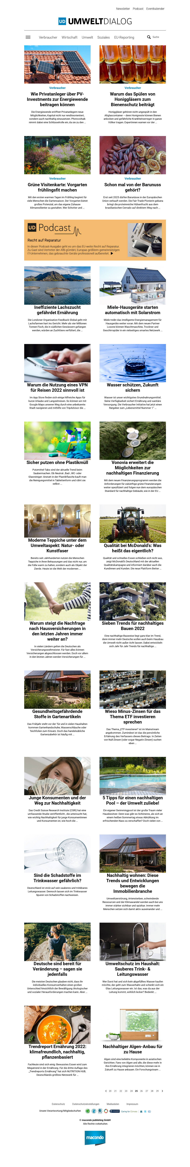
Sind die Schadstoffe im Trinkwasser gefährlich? (57, 877)
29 (157, 1090)
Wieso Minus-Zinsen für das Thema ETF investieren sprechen (132, 716)
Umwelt (87, 37)
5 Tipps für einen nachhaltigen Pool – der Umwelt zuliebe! (133, 800)
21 (115, 1090)
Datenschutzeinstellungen (85, 1103)
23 (126, 1090)
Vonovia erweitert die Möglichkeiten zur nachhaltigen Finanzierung (132, 467)
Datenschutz (58, 1103)
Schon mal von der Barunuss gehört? (132, 187)
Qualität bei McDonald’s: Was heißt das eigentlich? (132, 547)
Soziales (103, 37)
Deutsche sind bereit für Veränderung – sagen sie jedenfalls (57, 968)
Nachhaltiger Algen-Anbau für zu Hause (132, 1048)
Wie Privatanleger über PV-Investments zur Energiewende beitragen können (57, 99)
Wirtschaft (69, 37)
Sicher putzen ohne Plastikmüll (57, 462)
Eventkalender (155, 8)
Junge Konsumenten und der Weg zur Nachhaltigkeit (57, 800)
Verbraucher (48, 37)
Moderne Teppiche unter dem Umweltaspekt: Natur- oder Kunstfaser (57, 545)
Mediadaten (113, 1103)
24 (131, 1090)
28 (152, 1090)
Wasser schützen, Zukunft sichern (132, 387)
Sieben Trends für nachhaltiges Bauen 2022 (133, 625)
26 (141, 1090)
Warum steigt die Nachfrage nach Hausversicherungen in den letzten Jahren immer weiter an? (57, 630)
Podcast (138, 8)
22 (121, 1090)
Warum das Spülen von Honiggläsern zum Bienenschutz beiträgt (132, 99)
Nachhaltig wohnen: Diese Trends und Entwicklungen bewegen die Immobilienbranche (132, 882)
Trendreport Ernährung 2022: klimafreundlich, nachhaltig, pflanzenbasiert (57, 1051)
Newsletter (123, 8)
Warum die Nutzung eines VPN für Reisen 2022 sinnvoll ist (57, 387)
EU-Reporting (124, 37)
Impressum (132, 1103)
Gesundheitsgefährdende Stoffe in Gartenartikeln (57, 713)
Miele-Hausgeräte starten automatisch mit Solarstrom (132, 309)
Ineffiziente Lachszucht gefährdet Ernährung (57, 309)
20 (110, 1090)
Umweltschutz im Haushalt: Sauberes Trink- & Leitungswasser (133, 968)
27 (147, 1090)
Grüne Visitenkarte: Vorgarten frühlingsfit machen (57, 187)
